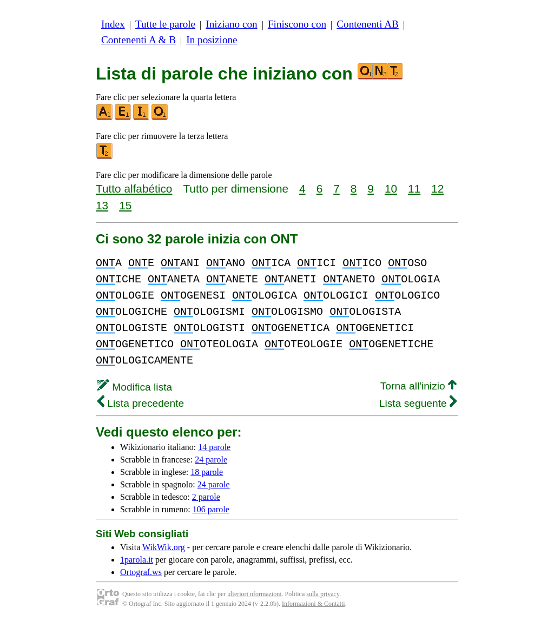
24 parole (211, 459)
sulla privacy (322, 594)
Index (113, 24)
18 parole (206, 472)
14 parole (214, 447)
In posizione (211, 39)
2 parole (206, 496)
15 (125, 205)
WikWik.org (163, 547)
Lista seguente (418, 403)
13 (102, 205)
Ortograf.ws (141, 572)
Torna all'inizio (418, 386)
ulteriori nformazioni (254, 594)
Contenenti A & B (138, 39)
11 (414, 188)
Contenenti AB (368, 24)
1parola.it (136, 559)
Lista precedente (140, 403)
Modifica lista (134, 387)
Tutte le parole (165, 24)
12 (437, 188)
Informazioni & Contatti (313, 603)
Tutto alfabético (134, 188)
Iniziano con (231, 24)
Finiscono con (297, 24)
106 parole (211, 509)
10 (391, 188)
